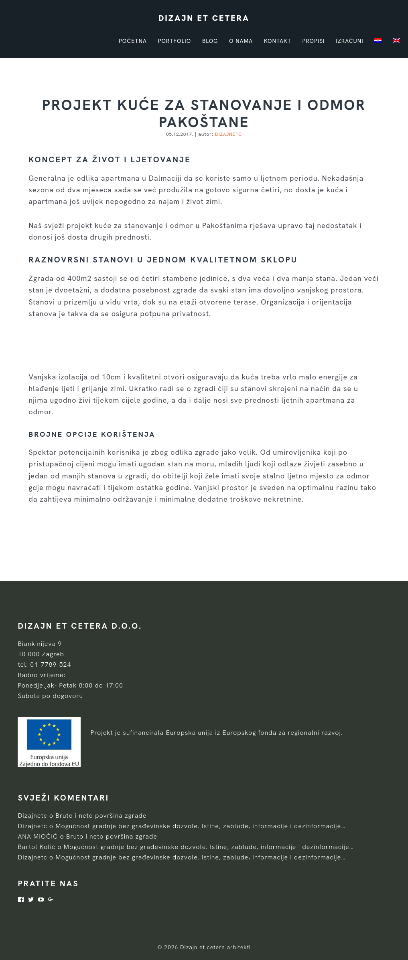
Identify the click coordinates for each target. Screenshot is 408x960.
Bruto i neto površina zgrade (100, 815)
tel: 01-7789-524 (44, 664)
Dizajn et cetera (204, 18)
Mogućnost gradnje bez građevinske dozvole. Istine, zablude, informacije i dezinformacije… (200, 826)
